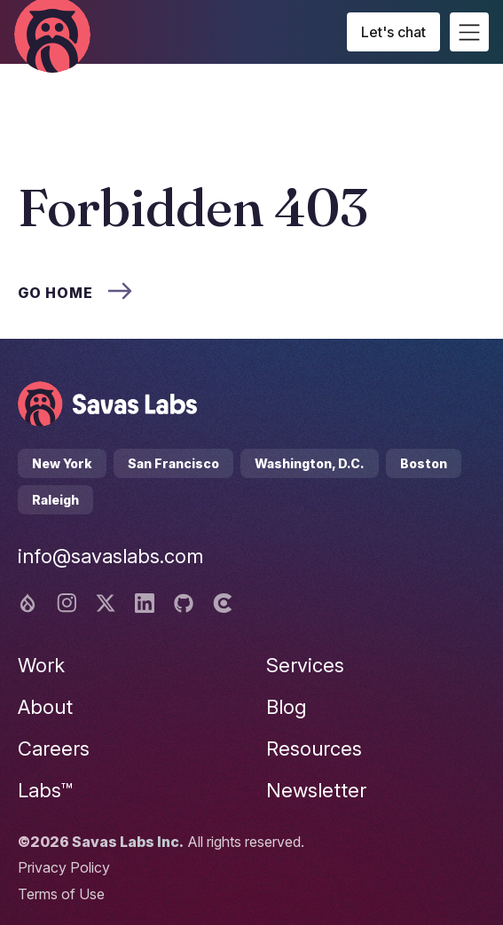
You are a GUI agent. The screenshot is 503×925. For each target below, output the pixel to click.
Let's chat (393, 32)
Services (305, 665)
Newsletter (316, 790)
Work (41, 665)
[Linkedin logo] (144, 603)
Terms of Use (61, 894)
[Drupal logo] (27, 603)
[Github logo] (183, 603)
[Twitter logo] (105, 603)
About (45, 706)
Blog (286, 706)
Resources (314, 748)
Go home (75, 292)
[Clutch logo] (222, 603)
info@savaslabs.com (110, 556)
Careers (54, 748)
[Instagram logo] (66, 603)
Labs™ (45, 790)
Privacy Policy (64, 867)
